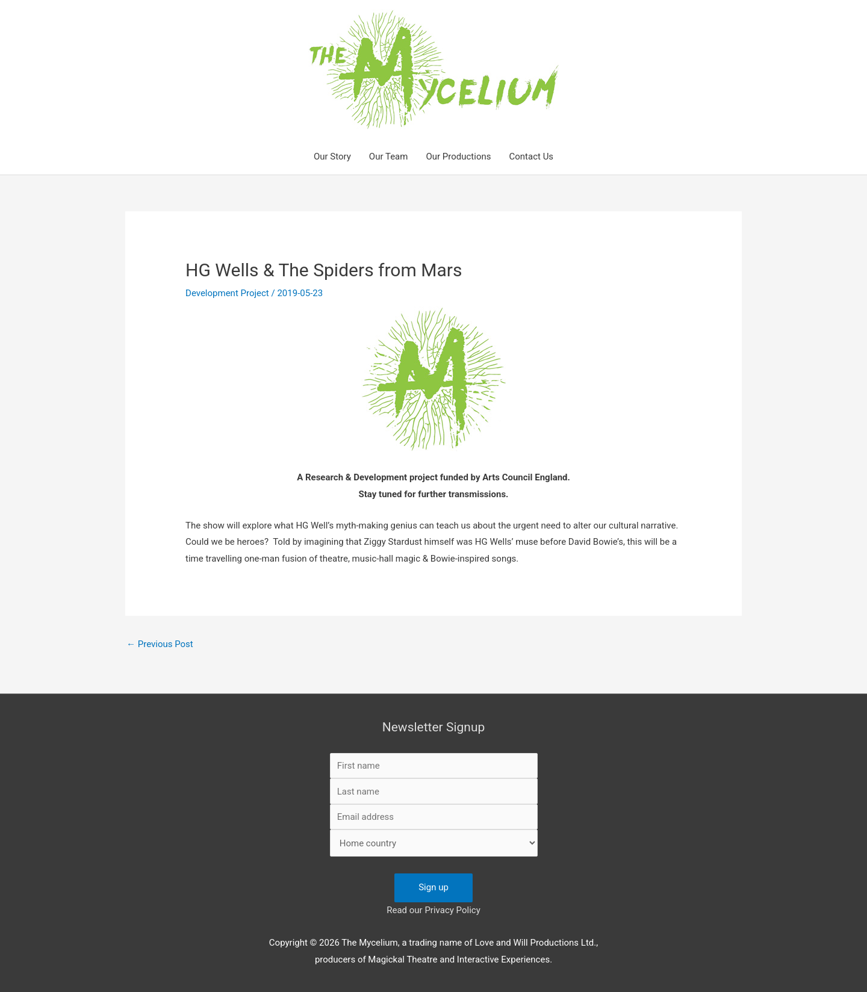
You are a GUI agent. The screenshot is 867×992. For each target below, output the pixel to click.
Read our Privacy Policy (433, 910)
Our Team (388, 156)
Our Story (332, 156)
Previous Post (159, 644)
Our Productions (458, 156)
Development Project (227, 293)
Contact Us (531, 156)
